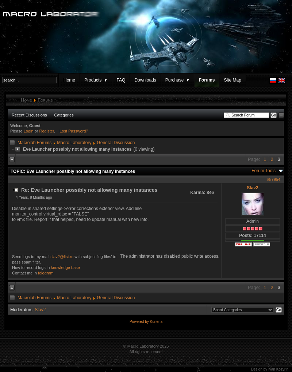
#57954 (273, 179)
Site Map (232, 80)
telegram (46, 273)
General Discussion (116, 142)
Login (29, 131)
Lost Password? (73, 131)
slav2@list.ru (61, 256)
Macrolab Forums (34, 142)
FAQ (120, 80)
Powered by (140, 322)
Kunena (156, 322)
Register (46, 131)
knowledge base (65, 267)
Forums (207, 80)
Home (69, 80)
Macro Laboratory (74, 142)
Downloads (145, 80)
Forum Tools (263, 170)
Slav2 (252, 187)
